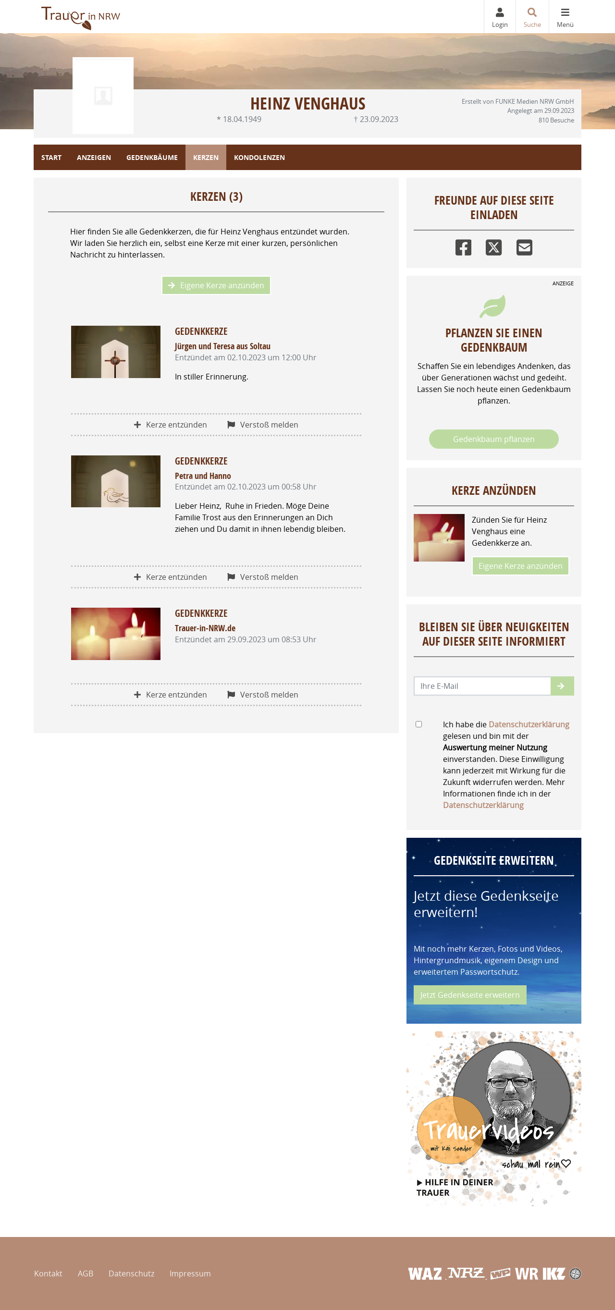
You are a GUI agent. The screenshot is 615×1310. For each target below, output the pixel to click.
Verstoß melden (262, 424)
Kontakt (48, 1273)
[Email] (524, 245)
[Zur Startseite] (81, 16)
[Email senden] (483, 686)
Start (51, 157)
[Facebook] (463, 245)
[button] (562, 686)
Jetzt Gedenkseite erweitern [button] (470, 995)
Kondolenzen (259, 157)
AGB (85, 1273)
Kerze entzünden (170, 424)
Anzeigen (94, 157)
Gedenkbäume (152, 157)
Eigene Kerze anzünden (216, 285)
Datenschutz (131, 1273)
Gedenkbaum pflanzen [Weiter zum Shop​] (494, 439)
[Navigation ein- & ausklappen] (565, 16)
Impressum (190, 1273)
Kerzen (206, 157)
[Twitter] (494, 245)
